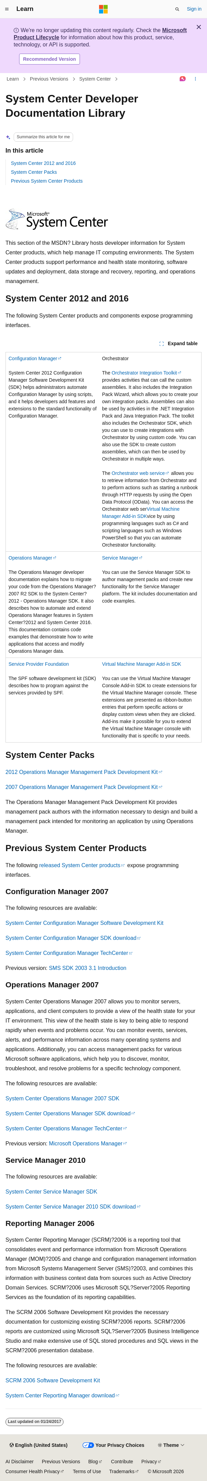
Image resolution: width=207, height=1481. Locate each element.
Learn (13, 79)
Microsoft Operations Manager (85, 1143)
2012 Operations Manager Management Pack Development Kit (81, 772)
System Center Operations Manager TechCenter (63, 1128)
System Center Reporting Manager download (60, 1395)
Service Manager (120, 558)
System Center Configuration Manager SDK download (70, 938)
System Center (95, 79)
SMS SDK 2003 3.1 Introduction (87, 968)
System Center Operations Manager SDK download (67, 1113)
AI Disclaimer (19, 1461)
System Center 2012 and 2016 (43, 163)
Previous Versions (49, 79)
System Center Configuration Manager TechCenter (66, 953)
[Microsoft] (103, 9)
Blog (93, 1461)
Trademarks (122, 1471)
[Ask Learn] (183, 79)
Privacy (149, 1461)
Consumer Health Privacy (32, 1471)
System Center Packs (34, 172)
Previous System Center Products (47, 181)
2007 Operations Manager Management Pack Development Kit (81, 787)
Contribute (122, 1461)
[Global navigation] (7, 9)
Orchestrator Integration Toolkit (144, 373)
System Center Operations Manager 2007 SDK (62, 1098)
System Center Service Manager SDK (51, 1192)
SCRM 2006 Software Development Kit (52, 1380)
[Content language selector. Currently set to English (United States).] (38, 1445)
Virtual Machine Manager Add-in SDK (141, 664)
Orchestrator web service (138, 473)
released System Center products (79, 865)
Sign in (194, 9)
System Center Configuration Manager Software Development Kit (84, 923)
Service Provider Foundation (39, 664)
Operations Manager (30, 558)
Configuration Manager (33, 358)
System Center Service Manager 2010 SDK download (70, 1207)
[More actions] (196, 79)
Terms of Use (87, 1471)
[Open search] (177, 9)
